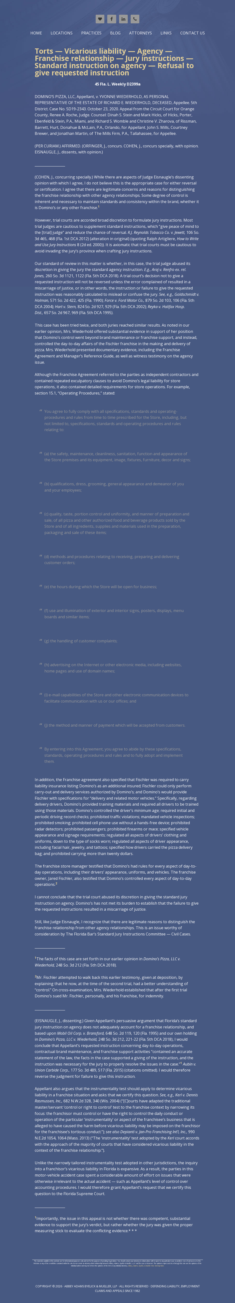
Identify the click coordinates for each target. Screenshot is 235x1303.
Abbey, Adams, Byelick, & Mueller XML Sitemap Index (146, 1266)
